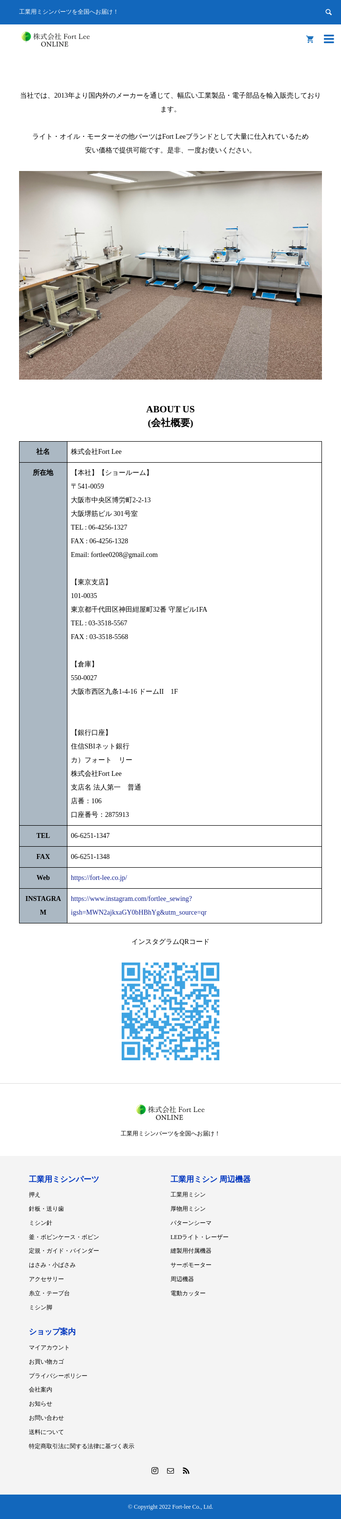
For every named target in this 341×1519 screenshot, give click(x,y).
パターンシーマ (191, 1222)
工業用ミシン (188, 1194)
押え (35, 1194)
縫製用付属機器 (191, 1250)
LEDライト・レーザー (199, 1237)
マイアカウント (49, 1347)
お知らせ (40, 1403)
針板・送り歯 (46, 1208)
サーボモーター (191, 1265)
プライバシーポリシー (58, 1375)
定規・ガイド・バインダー (64, 1250)
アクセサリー (46, 1279)
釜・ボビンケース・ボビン (64, 1237)
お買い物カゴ (46, 1361)
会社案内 (40, 1389)
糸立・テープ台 (49, 1293)
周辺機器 (182, 1279)
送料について (46, 1432)
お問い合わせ (46, 1417)
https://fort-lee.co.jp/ (99, 877)
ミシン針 (40, 1222)
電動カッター (188, 1293)
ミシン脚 (40, 1307)
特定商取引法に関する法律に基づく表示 (81, 1446)
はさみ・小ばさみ (52, 1265)
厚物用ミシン (188, 1208)
